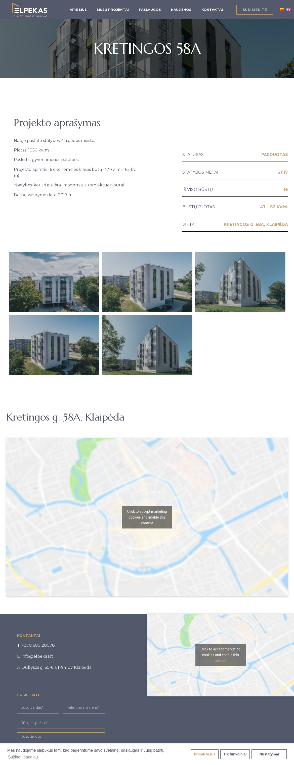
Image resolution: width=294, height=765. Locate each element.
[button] (254, 10)
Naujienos (181, 10)
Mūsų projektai (113, 10)
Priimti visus (205, 754)
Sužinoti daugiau (23, 757)
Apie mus (78, 10)
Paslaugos (150, 10)
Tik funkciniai (235, 754)
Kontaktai (212, 10)
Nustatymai (269, 754)
